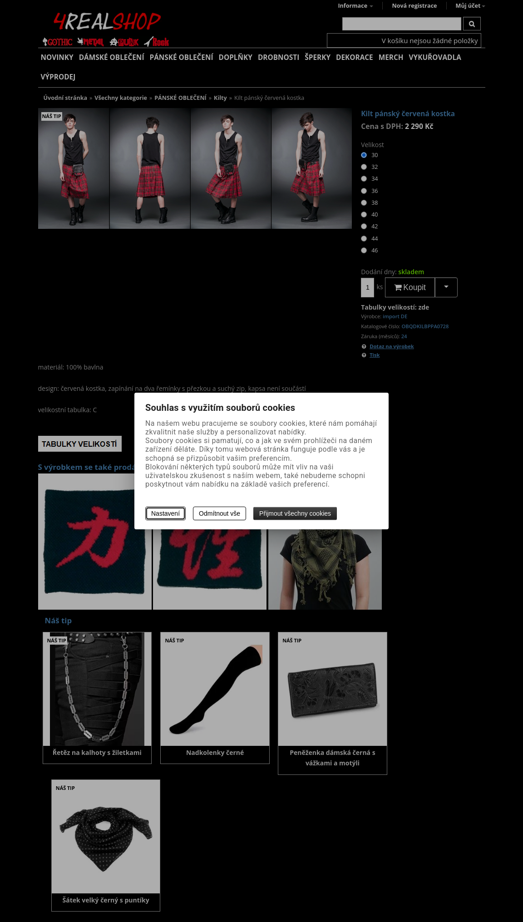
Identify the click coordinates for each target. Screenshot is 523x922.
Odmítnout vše (219, 513)
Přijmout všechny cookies (295, 513)
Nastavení (165, 513)
